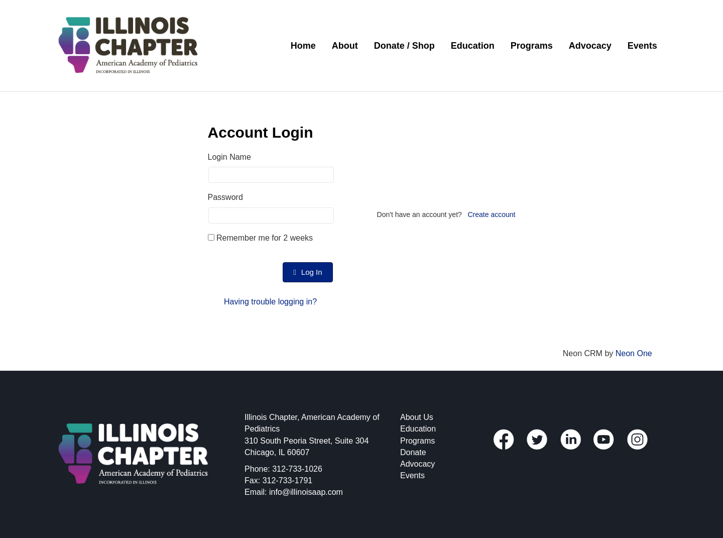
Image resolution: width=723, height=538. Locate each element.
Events (642, 46)
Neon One (634, 353)
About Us (416, 417)
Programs (532, 46)
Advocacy (590, 46)
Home (303, 46)
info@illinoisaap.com (306, 492)
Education (473, 46)
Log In (307, 272)
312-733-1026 (297, 469)
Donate (413, 452)
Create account (492, 214)
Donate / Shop (404, 46)
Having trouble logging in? (270, 301)
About (345, 46)
